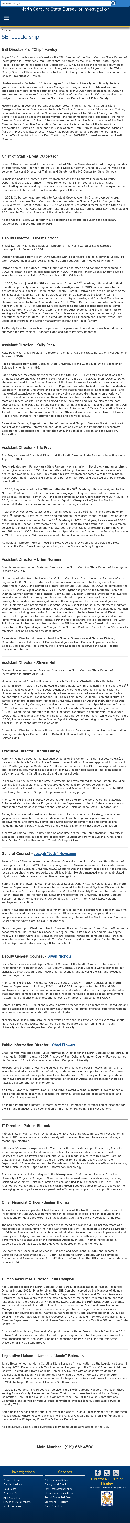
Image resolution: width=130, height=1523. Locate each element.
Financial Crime (11, 1497)
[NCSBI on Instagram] (116, 1474)
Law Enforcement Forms (58, 1488)
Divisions (6, 30)
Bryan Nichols (59, 956)
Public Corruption (12, 1506)
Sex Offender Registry (56, 1501)
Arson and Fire (11, 1480)
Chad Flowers (63, 1044)
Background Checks (56, 1484)
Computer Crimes (12, 1493)
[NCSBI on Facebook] (98, 1474)
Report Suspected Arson (58, 1497)
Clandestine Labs (13, 1484)
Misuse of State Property (17, 1501)
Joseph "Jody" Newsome (55, 853)
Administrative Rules (56, 1480)
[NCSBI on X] (107, 1474)
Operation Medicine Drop (59, 1493)
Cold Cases (9, 1488)
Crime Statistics (53, 1506)
